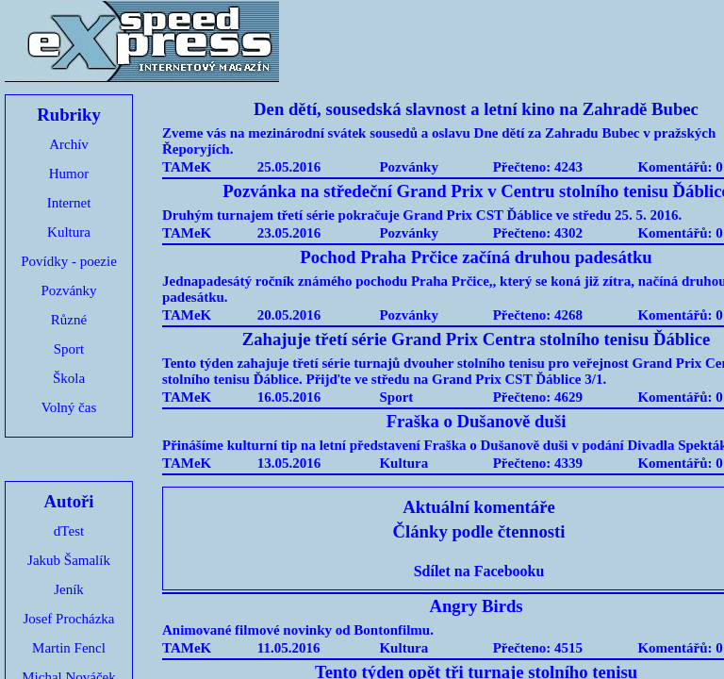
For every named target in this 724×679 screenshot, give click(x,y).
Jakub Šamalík (68, 560)
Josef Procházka (68, 618)
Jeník (69, 589)
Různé (69, 319)
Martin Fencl (69, 647)
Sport (69, 348)
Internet (69, 202)
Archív (69, 144)
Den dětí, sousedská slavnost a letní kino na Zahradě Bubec (476, 109)
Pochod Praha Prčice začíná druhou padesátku (476, 257)
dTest (69, 530)
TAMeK (186, 166)
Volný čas (68, 407)
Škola (69, 378)
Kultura (68, 232)
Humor (69, 173)
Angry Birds (475, 606)
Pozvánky (68, 290)
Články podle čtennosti (479, 531)
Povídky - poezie (69, 261)
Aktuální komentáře (479, 507)
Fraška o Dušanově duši (477, 421)
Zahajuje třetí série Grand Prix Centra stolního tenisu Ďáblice (476, 339)
